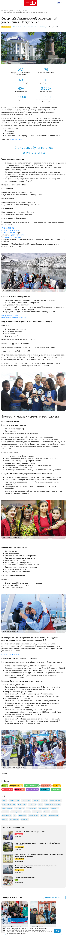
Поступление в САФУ (9, 315)
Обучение (46, 786)
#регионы (24, 819)
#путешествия (53, 815)
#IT (15, 815)
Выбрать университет (53, 897)
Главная (4, 10)
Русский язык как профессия (24, 877)
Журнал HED (12, 10)
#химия (54, 812)
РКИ (4, 786)
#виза (40, 804)
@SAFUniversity (16, 139)
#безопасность (7, 808)
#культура (36, 800)
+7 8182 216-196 (7, 228)
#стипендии (22, 804)
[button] (2, 541)
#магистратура (42, 27)
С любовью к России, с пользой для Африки (30, 832)
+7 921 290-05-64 (8, 232)
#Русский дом (14, 819)
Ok (57, 931)
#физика (46, 812)
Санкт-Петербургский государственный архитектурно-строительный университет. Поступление (39, 855)
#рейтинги (54, 808)
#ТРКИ (4, 800)
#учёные (27, 812)
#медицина (22, 815)
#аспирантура (44, 808)
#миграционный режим (53, 804)
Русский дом (32, 789)
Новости (19, 789)
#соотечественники (8, 804)
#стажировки (37, 812)
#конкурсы (32, 804)
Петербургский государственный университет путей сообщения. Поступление (37, 844)
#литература (26, 800)
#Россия (43, 815)
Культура (56, 789)
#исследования (16, 812)
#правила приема (19, 27)
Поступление (22, 10)
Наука (56, 786)
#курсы (44, 800)
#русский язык (14, 800)
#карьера (5, 812)
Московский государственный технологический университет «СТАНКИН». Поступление (36, 866)
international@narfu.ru (10, 230)
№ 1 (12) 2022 (53, 27)
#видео (4, 819)
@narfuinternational (13, 237)
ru (60, 2)
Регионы (45, 789)
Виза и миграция (32, 786)
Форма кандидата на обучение (14, 318)
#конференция (33, 815)
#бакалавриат (31, 27)
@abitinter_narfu (17, 235)
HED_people (7, 789)
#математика (6, 815)
